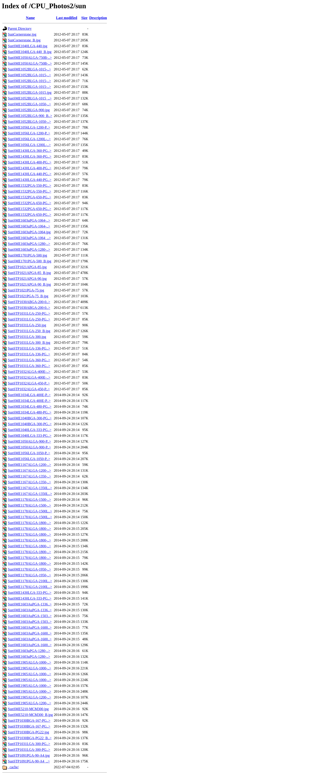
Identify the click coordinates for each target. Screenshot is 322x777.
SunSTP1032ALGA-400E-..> (29, 372)
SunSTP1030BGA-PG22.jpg (28, 732)
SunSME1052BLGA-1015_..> (30, 98)
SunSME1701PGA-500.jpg (27, 255)
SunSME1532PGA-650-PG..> (29, 197)
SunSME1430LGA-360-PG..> (29, 151)
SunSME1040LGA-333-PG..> (29, 430)
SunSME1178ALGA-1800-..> (29, 523)
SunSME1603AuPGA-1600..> (30, 627)
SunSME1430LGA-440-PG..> (29, 174)
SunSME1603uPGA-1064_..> (29, 238)
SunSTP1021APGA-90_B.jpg (29, 284)
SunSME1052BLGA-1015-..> (29, 69)
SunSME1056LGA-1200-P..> (29, 127)
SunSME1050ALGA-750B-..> (30, 57)
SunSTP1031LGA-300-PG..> (29, 744)
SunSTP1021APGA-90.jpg (27, 278)
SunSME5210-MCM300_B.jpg (30, 715)
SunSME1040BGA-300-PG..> (30, 418)
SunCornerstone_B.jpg (24, 40)
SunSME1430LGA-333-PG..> (29, 592)
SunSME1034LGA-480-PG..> (29, 406)
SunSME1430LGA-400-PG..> (29, 162)
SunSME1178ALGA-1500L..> (30, 511)
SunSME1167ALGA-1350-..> (29, 476)
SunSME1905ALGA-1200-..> (29, 697)
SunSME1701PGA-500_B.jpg (29, 261)
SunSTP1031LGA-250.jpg (27, 325)
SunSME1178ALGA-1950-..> (29, 569)
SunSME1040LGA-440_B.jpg (29, 52)
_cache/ (13, 767)
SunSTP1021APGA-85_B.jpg (29, 273)
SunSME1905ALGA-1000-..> (29, 662)
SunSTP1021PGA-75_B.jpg (28, 296)
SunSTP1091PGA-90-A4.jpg (29, 755)
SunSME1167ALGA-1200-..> (29, 465)
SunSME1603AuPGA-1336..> (30, 604)
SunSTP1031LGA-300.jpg (27, 337)
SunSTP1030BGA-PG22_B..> (30, 738)
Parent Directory (20, 28)
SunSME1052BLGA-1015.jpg (29, 92)
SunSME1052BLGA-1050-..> (29, 104)
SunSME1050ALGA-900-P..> (29, 441)
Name (30, 18)
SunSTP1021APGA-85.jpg (27, 267)
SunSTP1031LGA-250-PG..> (29, 313)
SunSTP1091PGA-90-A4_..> (29, 761)
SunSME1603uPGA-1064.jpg (29, 232)
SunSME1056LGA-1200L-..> (29, 139)
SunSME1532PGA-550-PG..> (29, 185)
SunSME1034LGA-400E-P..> (29, 395)
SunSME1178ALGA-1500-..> (29, 499)
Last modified (66, 18)
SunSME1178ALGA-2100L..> (30, 581)
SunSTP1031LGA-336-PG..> (29, 348)
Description (98, 18)
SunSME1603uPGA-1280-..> (29, 244)
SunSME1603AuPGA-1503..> (30, 616)
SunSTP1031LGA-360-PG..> (29, 360)
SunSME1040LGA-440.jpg (27, 46)
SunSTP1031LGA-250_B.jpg (29, 331)
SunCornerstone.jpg (22, 34)
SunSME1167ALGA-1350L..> (30, 488)
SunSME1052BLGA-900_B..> (30, 116)
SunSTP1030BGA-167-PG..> (29, 720)
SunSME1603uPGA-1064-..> (29, 220)
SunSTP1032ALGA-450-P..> (29, 383)
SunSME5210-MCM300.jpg (28, 709)
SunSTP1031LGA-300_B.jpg (29, 342)
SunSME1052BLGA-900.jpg (29, 110)
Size (84, 18)
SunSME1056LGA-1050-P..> (29, 453)
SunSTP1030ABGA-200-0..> (29, 302)
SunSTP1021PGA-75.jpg (26, 290)
